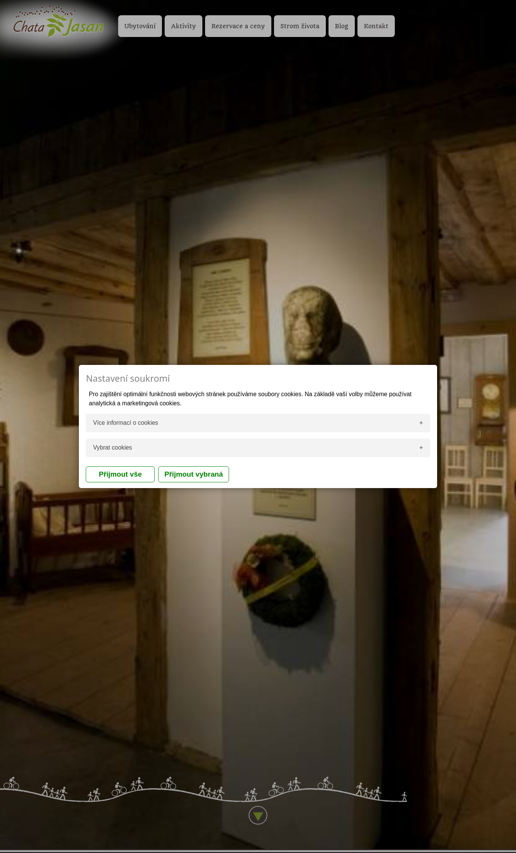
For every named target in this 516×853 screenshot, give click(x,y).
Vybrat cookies (112, 447)
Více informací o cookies (125, 422)
